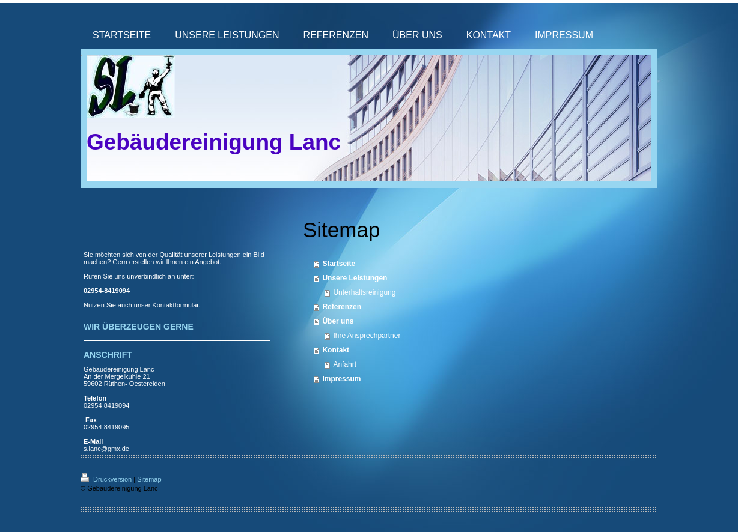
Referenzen (341, 307)
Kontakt (335, 350)
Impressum (341, 379)
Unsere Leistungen (354, 278)
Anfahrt (344, 364)
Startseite (338, 263)
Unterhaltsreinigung (364, 292)
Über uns (337, 321)
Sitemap (149, 479)
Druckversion (107, 479)
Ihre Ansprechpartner (366, 335)
